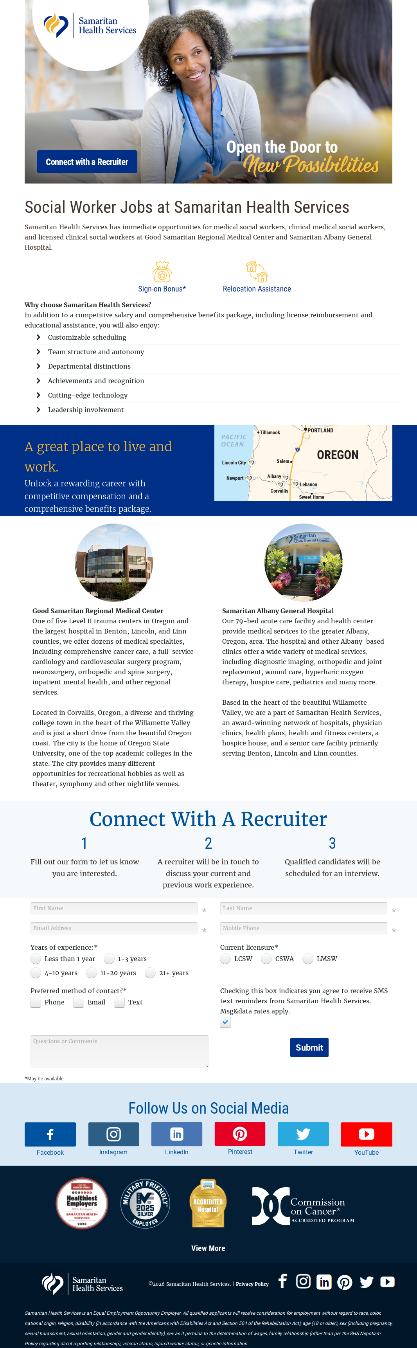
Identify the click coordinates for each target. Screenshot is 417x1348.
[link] (50, 1140)
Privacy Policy (252, 1284)
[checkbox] (49, 1002)
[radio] (65, 959)
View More (208, 1248)
